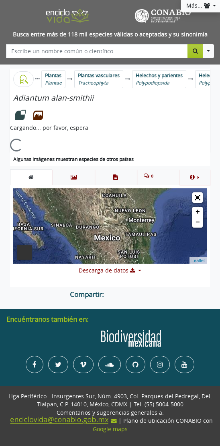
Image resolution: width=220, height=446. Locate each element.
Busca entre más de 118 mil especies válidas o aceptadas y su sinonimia (110, 34)
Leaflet (198, 260)
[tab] (31, 177)
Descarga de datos (108, 270)
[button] (194, 177)
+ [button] (198, 212)
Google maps (110, 429)
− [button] (198, 222)
